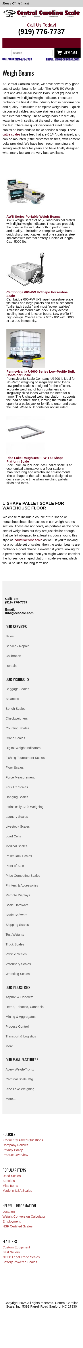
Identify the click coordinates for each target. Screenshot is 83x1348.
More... (11, 1046)
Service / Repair (17, 646)
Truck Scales (15, 944)
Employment (11, 1221)
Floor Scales (14, 767)
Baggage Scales (17, 689)
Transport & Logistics (21, 1036)
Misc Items (10, 1185)
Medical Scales (16, 846)
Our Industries (18, 987)
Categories (8, 43)
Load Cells (13, 836)
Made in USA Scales (17, 1190)
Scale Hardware (17, 905)
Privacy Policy (12, 1150)
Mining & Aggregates (20, 1016)
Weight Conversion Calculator (23, 1216)
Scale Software (16, 915)
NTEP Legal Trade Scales (21, 1257)
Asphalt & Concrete (19, 997)
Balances (12, 699)
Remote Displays (18, 895)
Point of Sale (15, 866)
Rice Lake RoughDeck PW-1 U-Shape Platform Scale (35, 459)
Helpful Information (19, 1205)
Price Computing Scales (23, 875)
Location (8, 1211)
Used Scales (11, 1176)
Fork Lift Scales (17, 787)
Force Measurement (20, 777)
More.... (11, 1099)
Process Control (17, 1026)
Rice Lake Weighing (20, 1089)
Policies (8, 1134)
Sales (10, 636)
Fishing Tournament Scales (25, 758)
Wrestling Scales (18, 974)
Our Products (17, 679)
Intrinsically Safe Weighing (25, 807)
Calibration (13, 656)
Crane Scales (15, 738)
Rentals (11, 666)
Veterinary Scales (18, 964)
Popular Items (14, 1170)
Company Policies (15, 1145)
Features (9, 1241)
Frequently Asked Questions (22, 1140)
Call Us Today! (41, 29)
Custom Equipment (16, 1247)
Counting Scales (17, 728)
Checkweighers (17, 718)
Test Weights (15, 934)
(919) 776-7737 (16, 602)
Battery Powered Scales (19, 1262)
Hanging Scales (17, 797)
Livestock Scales (18, 826)
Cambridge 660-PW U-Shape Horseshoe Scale (37, 294)
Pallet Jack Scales (19, 856)
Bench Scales (15, 708)
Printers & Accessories (22, 885)
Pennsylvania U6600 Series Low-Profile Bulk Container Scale (40, 373)
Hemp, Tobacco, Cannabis (25, 1007)
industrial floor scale (28, 540)
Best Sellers (11, 1252)
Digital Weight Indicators (23, 748)
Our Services (16, 626)
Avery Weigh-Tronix (20, 1069)
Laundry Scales (17, 816)
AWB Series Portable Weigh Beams (33, 216)
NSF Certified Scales (17, 1226)
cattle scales (11, 134)
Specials (8, 1181)
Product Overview (15, 1155)
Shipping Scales (17, 924)
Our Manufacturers (22, 1059)
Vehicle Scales (16, 954)
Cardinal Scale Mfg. (20, 1079)
